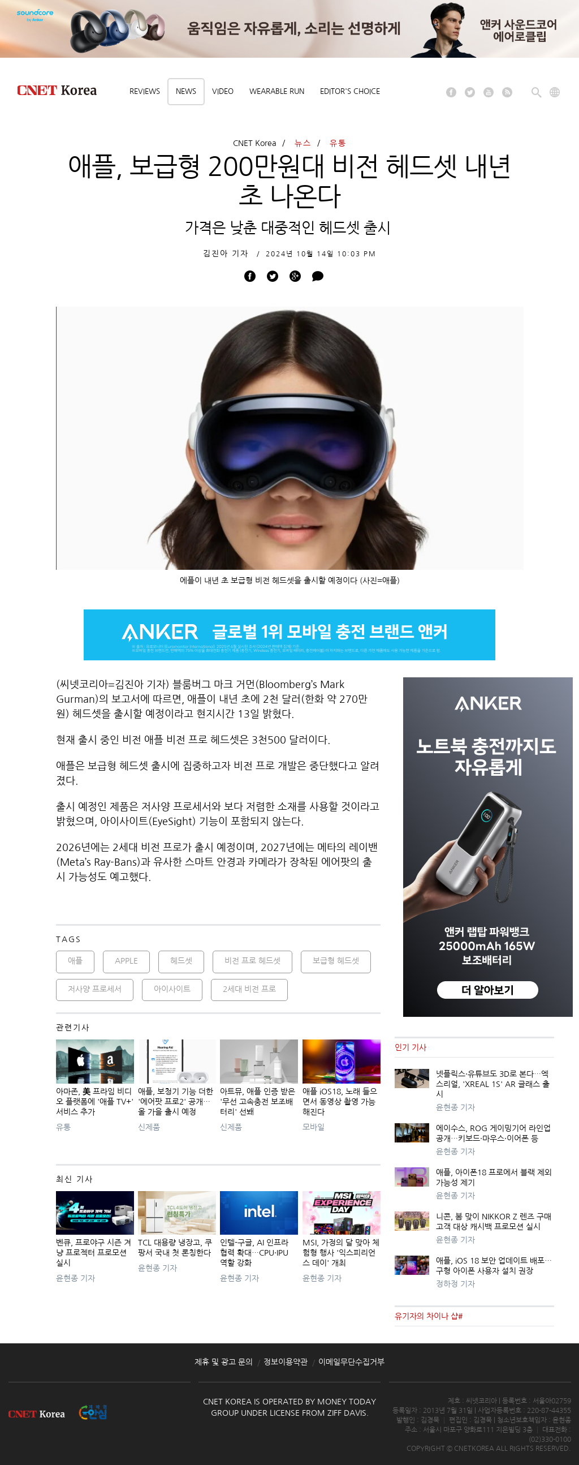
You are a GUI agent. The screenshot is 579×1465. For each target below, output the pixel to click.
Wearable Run (276, 91)
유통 (338, 143)
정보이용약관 (285, 1362)
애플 (75, 961)
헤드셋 (181, 961)
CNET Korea (254, 143)
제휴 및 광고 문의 (224, 1362)
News (186, 91)
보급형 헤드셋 (336, 961)
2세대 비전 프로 (249, 989)
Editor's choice (350, 91)
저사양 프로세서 (95, 989)
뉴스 (303, 143)
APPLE (126, 961)
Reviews (144, 91)
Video (223, 91)
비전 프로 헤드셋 (252, 961)
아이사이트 (172, 989)
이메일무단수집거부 (351, 1362)
